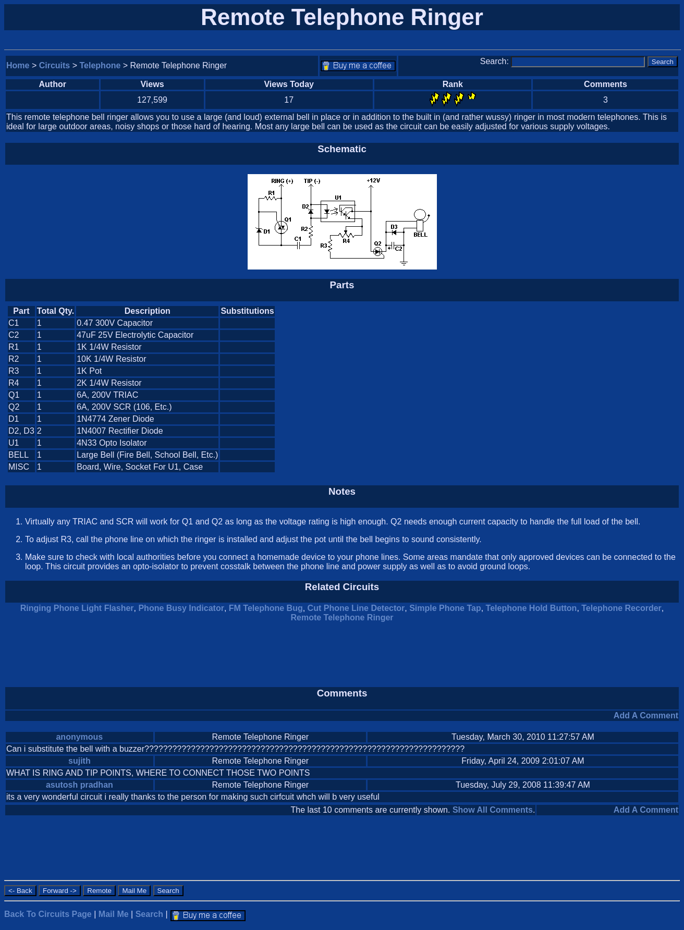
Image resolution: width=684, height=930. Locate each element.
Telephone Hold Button (531, 608)
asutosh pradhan (79, 784)
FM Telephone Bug (266, 608)
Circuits (54, 65)
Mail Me (114, 914)
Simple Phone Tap (445, 608)
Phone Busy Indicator (181, 608)
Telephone (100, 65)
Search (149, 914)
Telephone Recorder (621, 608)
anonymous (79, 736)
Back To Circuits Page (48, 914)
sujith (79, 760)
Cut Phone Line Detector (356, 608)
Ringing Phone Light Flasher (77, 608)
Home (17, 65)
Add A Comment (646, 715)
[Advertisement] (590, 389)
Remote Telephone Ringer (341, 617)
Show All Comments (493, 809)
